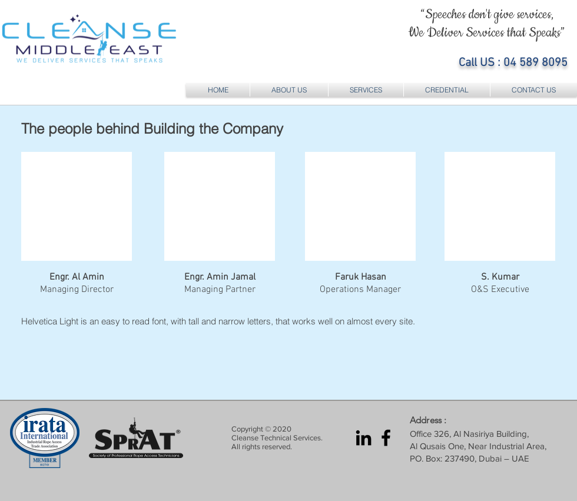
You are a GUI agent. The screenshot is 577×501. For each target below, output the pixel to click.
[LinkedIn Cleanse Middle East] (363, 438)
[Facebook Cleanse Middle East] (386, 438)
